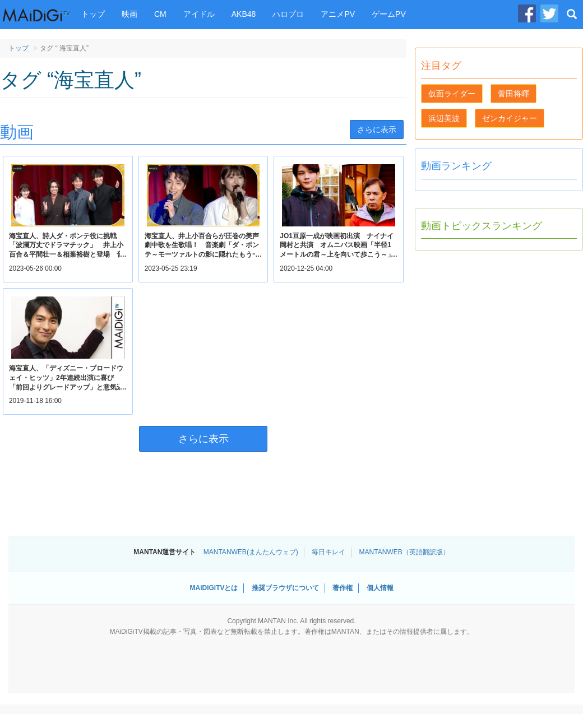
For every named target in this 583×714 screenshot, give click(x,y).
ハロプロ (288, 14)
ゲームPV (389, 14)
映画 (129, 14)
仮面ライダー (451, 93)
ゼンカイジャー (509, 118)
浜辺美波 (444, 118)
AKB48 (244, 14)
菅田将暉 (513, 93)
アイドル (199, 14)
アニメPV (338, 14)
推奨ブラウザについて (285, 588)
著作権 (342, 588)
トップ (93, 14)
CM (160, 14)
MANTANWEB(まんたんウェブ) (250, 552)
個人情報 (380, 588)
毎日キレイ (328, 552)
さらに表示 (376, 129)
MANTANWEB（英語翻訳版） (404, 552)
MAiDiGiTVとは (213, 588)
